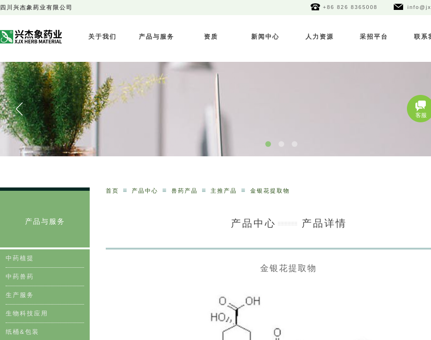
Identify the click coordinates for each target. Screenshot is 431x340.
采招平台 (374, 36)
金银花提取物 (270, 190)
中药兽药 (20, 276)
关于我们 (102, 36)
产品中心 (145, 190)
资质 (211, 36)
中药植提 (20, 258)
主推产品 (224, 190)
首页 (112, 190)
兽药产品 (184, 190)
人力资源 (319, 36)
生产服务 (20, 294)
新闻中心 (265, 36)
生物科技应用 (27, 313)
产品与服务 (156, 36)
